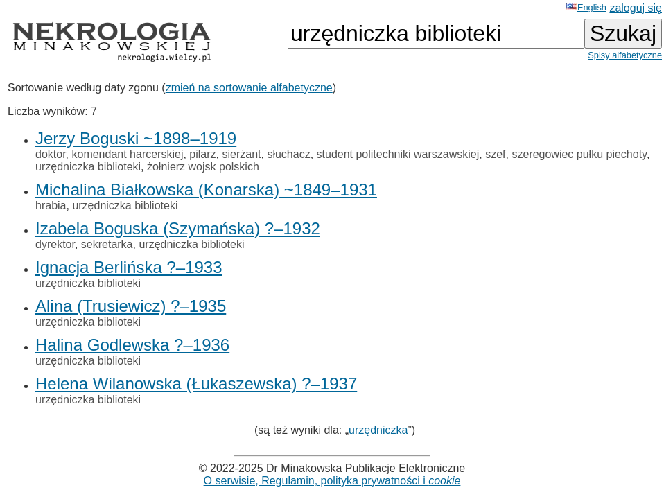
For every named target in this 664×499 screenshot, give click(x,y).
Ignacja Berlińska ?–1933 (128, 267)
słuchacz (288, 154)
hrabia (50, 205)
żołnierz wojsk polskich (203, 167)
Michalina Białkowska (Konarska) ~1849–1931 (206, 189)
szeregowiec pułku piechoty (579, 154)
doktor (50, 154)
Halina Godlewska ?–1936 (132, 344)
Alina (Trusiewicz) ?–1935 (130, 306)
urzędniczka (378, 430)
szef (495, 154)
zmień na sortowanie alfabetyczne (249, 88)
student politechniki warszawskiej (398, 154)
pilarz (202, 154)
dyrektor (55, 244)
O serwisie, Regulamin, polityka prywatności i (332, 481)
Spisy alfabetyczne (625, 55)
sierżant (241, 154)
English (586, 7)
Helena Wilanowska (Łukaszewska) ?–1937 (196, 383)
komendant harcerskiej (127, 154)
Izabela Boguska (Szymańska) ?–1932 (177, 228)
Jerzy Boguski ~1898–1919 (135, 138)
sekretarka (107, 244)
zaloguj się (635, 8)
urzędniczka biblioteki (88, 167)
